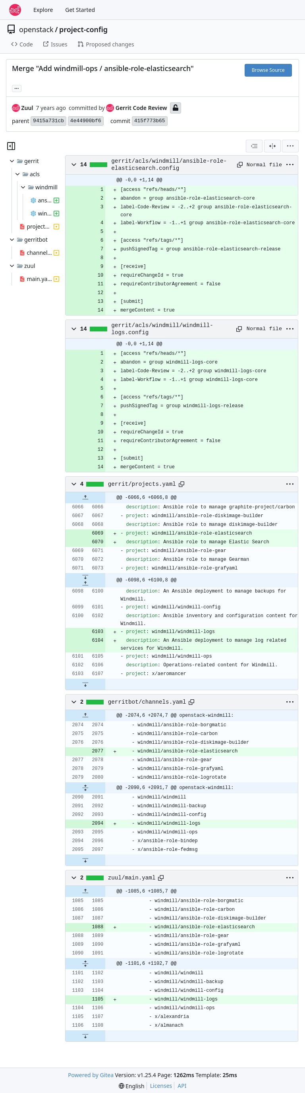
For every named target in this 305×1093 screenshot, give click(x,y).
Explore (43, 9)
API (182, 1085)
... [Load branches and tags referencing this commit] (16, 87)
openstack (36, 29)
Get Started (80, 9)
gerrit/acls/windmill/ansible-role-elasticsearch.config (169, 164)
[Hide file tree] (11, 146)
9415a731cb (48, 121)
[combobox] (254, 146)
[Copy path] (238, 164)
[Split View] (272, 146)
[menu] (290, 146)
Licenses (161, 1085)
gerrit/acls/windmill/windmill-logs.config (162, 329)
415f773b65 (149, 121)
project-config (83, 29)
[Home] (15, 10)
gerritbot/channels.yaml (147, 702)
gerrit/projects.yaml (142, 484)
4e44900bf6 (85, 121)
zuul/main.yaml (132, 878)
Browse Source (268, 70)
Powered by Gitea (91, 1075)
